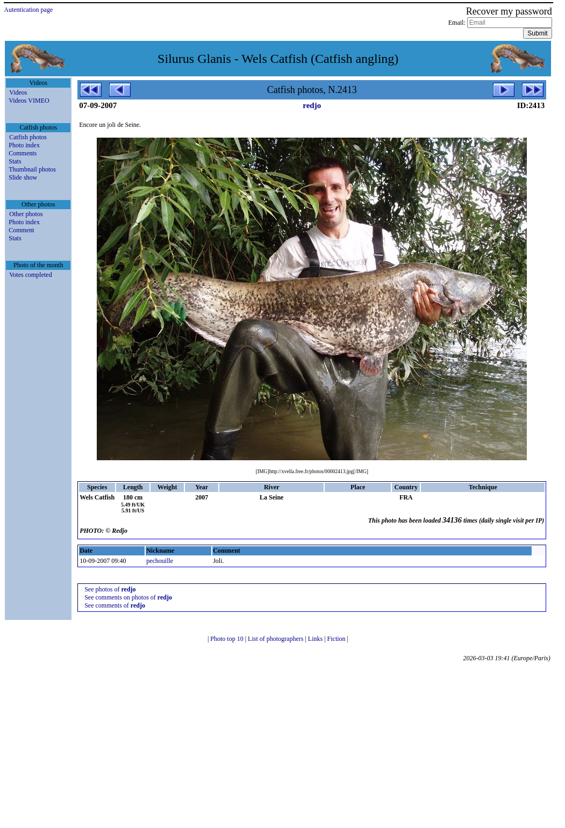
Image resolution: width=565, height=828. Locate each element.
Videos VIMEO (29, 100)
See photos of (109, 589)
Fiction (337, 639)
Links (316, 639)
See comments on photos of (128, 597)
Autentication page (28, 9)
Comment (21, 230)
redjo (312, 105)
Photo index (24, 145)
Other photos (25, 214)
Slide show (23, 177)
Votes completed (30, 275)
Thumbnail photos (32, 169)
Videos (18, 92)
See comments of (114, 605)
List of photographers (276, 639)
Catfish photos (28, 137)
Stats (15, 161)
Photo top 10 (227, 639)
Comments (23, 153)
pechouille (159, 561)
